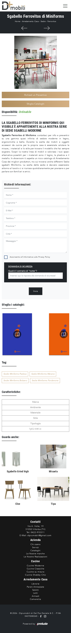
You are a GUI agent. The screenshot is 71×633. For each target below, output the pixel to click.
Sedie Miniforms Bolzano (15, 380)
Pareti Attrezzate (35, 587)
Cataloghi (35, 550)
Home (17, 21)
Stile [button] (35, 418)
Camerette (35, 599)
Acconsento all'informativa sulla (30, 257)
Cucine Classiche (35, 568)
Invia (35, 291)
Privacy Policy (44, 257)
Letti (35, 593)
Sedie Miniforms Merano (43, 373)
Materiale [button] (35, 412)
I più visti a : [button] (35, 428)
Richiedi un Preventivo (35, 95)
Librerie (35, 583)
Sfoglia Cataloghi (35, 103)
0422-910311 (38, 532)
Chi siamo (35, 544)
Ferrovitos (51, 21)
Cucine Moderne (35, 565)
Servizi (35, 547)
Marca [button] (35, 402)
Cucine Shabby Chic (35, 574)
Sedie (43, 21)
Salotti (35, 590)
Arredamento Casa (30, 21)
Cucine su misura (35, 571)
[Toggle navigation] (65, 6)
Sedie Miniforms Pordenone (45, 380)
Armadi (35, 596)
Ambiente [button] (35, 407)
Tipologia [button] (35, 423)
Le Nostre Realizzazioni (35, 556)
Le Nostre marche (35, 553)
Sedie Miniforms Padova (15, 373)
